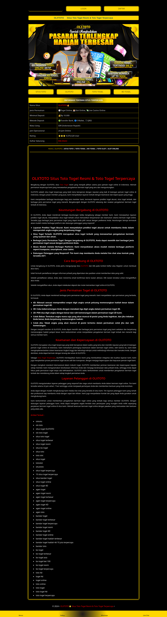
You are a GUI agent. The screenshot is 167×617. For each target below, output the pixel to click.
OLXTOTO (62, 105)
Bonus (21, 614)
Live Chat (146, 614)
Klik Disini (62, 141)
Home (50, 149)
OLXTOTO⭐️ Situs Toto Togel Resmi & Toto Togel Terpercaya (83, 18)
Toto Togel (64, 185)
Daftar (62, 614)
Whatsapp (104, 614)
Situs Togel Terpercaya (46, 358)
